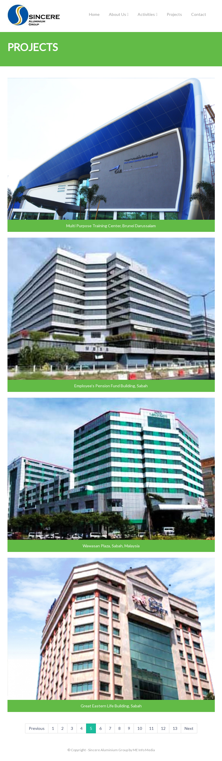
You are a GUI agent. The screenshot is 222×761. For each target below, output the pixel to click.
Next (189, 728)
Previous (37, 728)
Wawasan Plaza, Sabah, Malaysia (111, 545)
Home (94, 14)
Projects (174, 14)
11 (151, 728)
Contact (198, 14)
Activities (147, 14)
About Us (118, 14)
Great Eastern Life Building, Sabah (111, 705)
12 (163, 728)
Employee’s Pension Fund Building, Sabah (111, 385)
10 (139, 728)
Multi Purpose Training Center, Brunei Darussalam (111, 225)
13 (175, 728)
